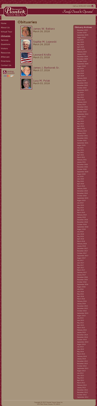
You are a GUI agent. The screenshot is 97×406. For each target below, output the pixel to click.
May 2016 (80, 294)
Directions (5, 61)
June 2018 (80, 234)
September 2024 (82, 64)
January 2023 (81, 105)
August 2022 (81, 117)
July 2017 (80, 260)
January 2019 (81, 217)
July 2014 (80, 347)
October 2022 (82, 112)
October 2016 (82, 282)
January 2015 (81, 332)
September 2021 (82, 143)
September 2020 (82, 172)
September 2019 (82, 198)
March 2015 (81, 328)
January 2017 (81, 275)
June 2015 (80, 320)
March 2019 (81, 212)
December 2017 (82, 248)
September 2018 (82, 227)
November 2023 (82, 85)
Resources (5, 52)
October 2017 (82, 253)
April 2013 (80, 380)
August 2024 (81, 66)
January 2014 (81, 359)
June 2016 (80, 292)
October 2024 (82, 61)
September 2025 (82, 35)
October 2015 (82, 311)
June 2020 (80, 179)
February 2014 (82, 356)
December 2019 (82, 191)
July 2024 (80, 69)
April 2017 (80, 268)
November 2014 (82, 337)
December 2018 (82, 220)
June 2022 (80, 121)
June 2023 (80, 95)
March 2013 (81, 383)
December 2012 (82, 390)
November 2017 (82, 251)
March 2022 (81, 129)
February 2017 (82, 272)
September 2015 (82, 313)
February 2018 (82, 244)
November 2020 (82, 167)
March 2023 (81, 100)
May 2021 (80, 152)
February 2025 (82, 52)
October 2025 (82, 33)
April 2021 (80, 155)
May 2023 (80, 97)
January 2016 (81, 304)
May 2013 (80, 378)
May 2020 (80, 181)
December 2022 (82, 107)
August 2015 (81, 316)
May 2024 (80, 73)
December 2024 (82, 57)
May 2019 (80, 208)
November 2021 (82, 138)
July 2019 (80, 203)
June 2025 (80, 42)
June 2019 (80, 205)
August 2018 (81, 229)
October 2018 (82, 224)
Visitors (4, 48)
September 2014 (82, 342)
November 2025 (82, 30)
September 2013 (82, 368)
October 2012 (82, 395)
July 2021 (80, 148)
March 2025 (81, 49)
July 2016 (80, 289)
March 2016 (81, 299)
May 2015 (80, 323)
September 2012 (82, 397)
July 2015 (80, 318)
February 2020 (82, 188)
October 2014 (82, 340)
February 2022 (82, 131)
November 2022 (82, 109)
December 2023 (82, 83)
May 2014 (80, 352)
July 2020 (80, 176)
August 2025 (81, 37)
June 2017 (80, 263)
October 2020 (82, 169)
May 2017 (80, 265)
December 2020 (82, 164)
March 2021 (81, 157)
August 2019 (81, 200)
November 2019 (82, 193)
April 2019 (80, 210)
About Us (5, 27)
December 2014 (82, 335)
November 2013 (82, 364)
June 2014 (80, 349)
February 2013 (82, 385)
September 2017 (82, 256)
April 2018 (80, 239)
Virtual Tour (6, 31)
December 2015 (82, 306)
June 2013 (80, 376)
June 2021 (80, 150)
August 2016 (81, 287)
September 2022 (82, 114)
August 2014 (81, 344)
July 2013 (80, 373)
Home (3, 23)
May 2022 (80, 124)
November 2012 (82, 392)
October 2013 (82, 366)
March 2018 (81, 241)
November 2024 (82, 59)
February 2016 (82, 301)
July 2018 (80, 232)
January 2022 (81, 133)
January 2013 (81, 388)
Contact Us (6, 65)
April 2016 (80, 296)
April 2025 (80, 47)
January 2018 (81, 246)
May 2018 (80, 236)
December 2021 (82, 136)
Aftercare (5, 56)
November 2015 (82, 308)
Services (4, 40)
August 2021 (81, 145)
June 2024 (80, 71)
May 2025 (80, 45)
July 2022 (80, 119)
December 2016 (82, 277)
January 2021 (81, 162)
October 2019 (82, 196)
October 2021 (82, 140)
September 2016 (82, 284)
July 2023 (80, 93)
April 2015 (80, 325)
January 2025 (81, 54)
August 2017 (81, 258)
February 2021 (82, 160)
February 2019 (82, 215)
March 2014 (81, 354)
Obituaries (5, 35)
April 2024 (80, 76)
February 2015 (82, 330)
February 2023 (82, 102)
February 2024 (82, 78)
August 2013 (81, 371)
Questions (5, 44)
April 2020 (80, 184)
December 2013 (82, 361)
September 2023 (82, 90)
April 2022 (80, 126)
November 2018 (82, 222)
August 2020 (81, 174)
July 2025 (80, 40)
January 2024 (81, 81)
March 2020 (81, 186)
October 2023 (82, 88)
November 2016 (82, 280)
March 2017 (81, 270)
